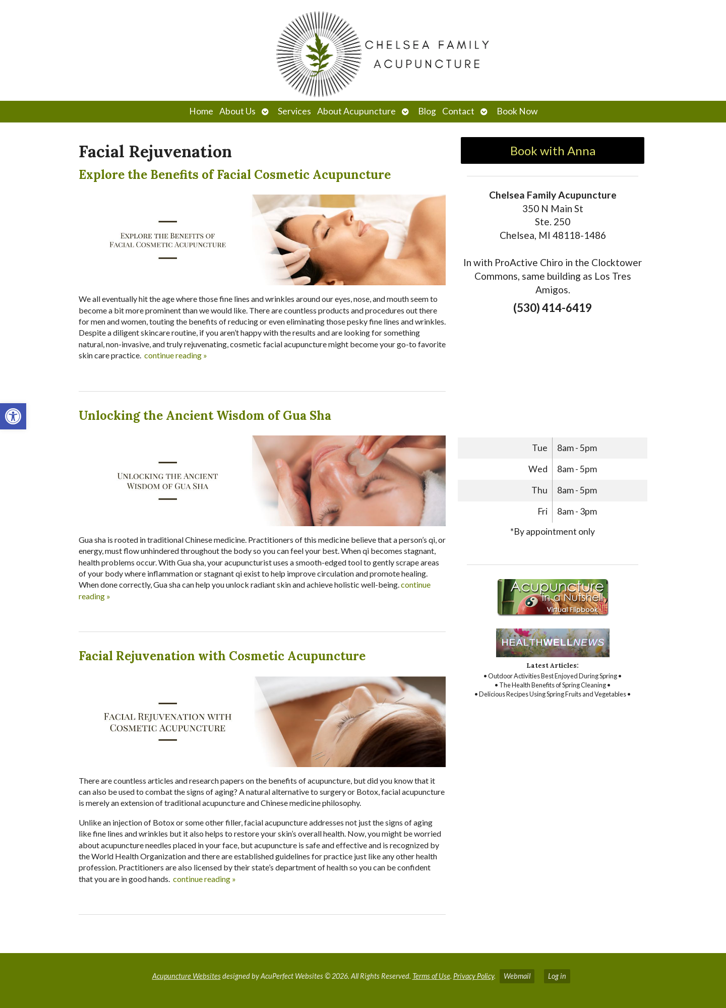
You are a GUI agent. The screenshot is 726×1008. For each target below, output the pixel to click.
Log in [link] (557, 976)
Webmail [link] (517, 976)
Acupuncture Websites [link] (186, 976)
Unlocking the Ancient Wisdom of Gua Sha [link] (205, 415)
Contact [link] (458, 111)
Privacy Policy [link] (473, 976)
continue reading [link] (175, 355)
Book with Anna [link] (552, 150)
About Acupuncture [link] (356, 111)
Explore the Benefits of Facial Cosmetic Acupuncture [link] (235, 174)
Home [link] (201, 111)
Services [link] (294, 111)
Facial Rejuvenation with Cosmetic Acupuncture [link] (222, 656)
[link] (13, 416)
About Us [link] (237, 111)
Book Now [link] (517, 111)
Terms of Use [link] (431, 976)
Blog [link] (427, 111)
